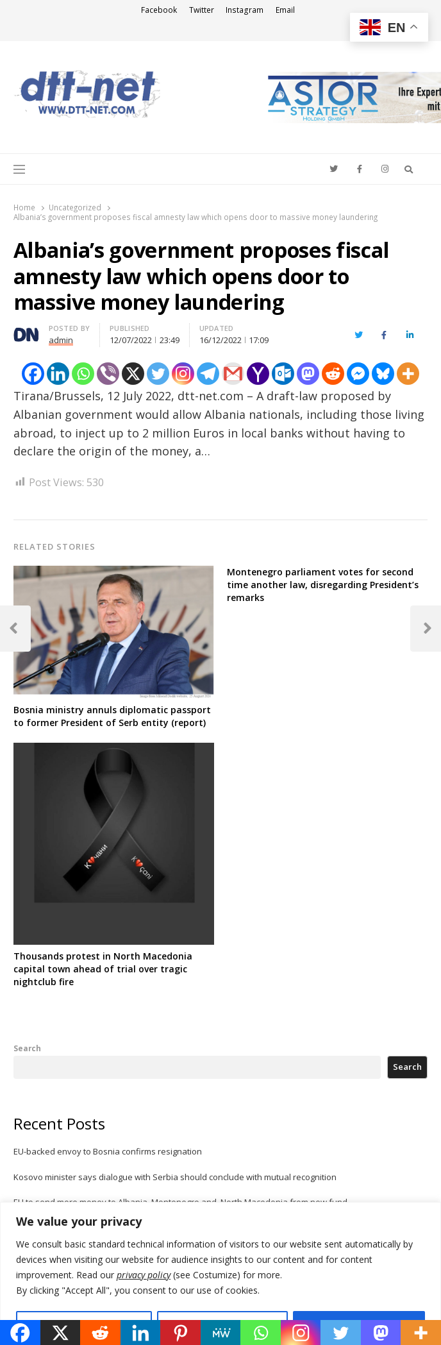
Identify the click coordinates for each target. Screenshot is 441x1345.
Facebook (159, 9)
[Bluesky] (383, 373)
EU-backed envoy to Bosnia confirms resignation (107, 1151)
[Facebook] (33, 373)
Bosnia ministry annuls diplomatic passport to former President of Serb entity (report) (112, 716)
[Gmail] (233, 373)
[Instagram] (183, 373)
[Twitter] (158, 373)
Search (27, 1048)
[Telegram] (208, 373)
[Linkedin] (58, 373)
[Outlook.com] (283, 373)
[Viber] (108, 373)
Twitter (201, 9)
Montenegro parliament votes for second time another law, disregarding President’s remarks (323, 585)
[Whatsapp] (83, 373)
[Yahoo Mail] (258, 373)
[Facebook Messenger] (358, 373)
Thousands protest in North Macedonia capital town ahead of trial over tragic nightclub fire (102, 969)
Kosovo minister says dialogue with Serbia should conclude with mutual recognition (175, 1177)
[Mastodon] (308, 373)
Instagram (244, 9)
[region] (220, 1273)
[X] (133, 373)
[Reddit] (333, 373)
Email (285, 9)
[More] (408, 373)
